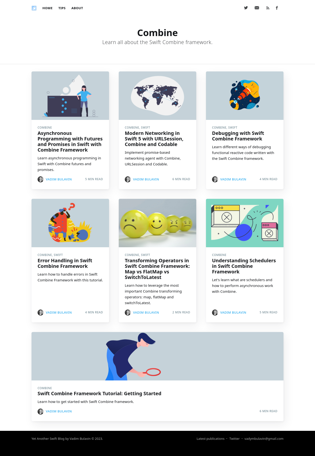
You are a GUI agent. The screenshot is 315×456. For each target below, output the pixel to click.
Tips (62, 8)
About (77, 8)
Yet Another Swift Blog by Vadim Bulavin (61, 438)
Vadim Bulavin (59, 179)
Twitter (234, 438)
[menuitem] (47, 8)
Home (47, 8)
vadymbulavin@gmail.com (264, 438)
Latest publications (211, 438)
